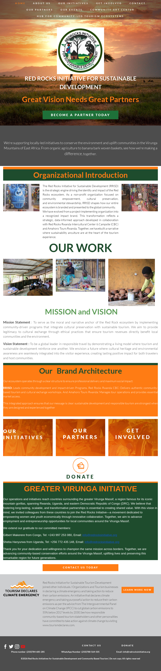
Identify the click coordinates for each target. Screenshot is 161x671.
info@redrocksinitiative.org (99, 535)
